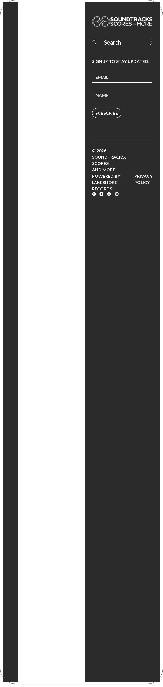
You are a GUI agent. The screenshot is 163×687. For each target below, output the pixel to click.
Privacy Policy (143, 179)
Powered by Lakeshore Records (106, 182)
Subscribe (106, 113)
